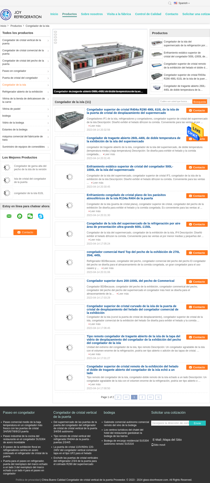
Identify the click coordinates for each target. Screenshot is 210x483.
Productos (69, 14)
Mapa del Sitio (172, 439)
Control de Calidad (148, 14)
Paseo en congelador (14, 71)
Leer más (95, 125)
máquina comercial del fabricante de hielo (22, 138)
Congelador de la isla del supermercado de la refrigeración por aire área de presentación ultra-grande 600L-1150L (185, 43)
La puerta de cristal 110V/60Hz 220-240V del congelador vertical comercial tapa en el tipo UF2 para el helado (75, 450)
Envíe (197, 423)
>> (150, 397)
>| (158, 397)
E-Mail (157, 439)
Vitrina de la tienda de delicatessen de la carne (23, 100)
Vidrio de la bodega (13, 122)
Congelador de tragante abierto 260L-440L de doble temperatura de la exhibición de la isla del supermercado (98, 91)
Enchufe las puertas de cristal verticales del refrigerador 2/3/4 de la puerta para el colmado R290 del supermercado (76, 461)
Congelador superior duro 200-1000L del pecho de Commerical (131, 280)
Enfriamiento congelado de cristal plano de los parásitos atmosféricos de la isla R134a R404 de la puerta (126, 196)
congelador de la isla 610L (28, 193)
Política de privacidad (28, 479)
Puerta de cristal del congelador (20, 77)
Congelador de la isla (14, 84)
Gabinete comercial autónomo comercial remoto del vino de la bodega (126, 424)
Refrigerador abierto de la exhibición (22, 91)
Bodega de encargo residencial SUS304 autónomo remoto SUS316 (126, 442)
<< (126, 397)
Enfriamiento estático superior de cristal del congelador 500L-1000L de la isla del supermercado (186, 54)
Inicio (54, 14)
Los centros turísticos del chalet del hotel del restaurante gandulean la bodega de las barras (123, 433)
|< (118, 397)
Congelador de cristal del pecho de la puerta (23, 62)
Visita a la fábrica (119, 14)
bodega (6, 115)
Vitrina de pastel (11, 108)
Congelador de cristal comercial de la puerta (23, 52)
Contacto (171, 14)
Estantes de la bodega (14, 129)
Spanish (184, 3)
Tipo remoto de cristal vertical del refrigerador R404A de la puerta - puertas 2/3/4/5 (72, 439)
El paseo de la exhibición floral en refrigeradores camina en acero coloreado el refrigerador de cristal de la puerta (25, 452)
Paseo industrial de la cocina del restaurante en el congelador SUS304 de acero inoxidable (24, 439)
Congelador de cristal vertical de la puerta (21, 42)
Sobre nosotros (92, 14)
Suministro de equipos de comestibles (23, 146)
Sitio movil (158, 444)
